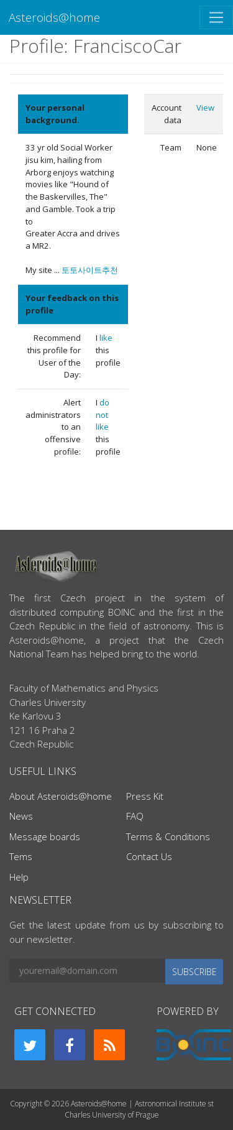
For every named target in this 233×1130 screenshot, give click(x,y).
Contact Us (149, 856)
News (21, 816)
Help (19, 877)
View (205, 107)
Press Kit (144, 796)
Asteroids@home (54, 17)
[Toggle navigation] (216, 17)
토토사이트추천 (90, 270)
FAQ (135, 816)
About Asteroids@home (60, 796)
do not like (102, 414)
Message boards (44, 836)
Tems (20, 856)
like (105, 337)
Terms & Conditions (168, 836)
